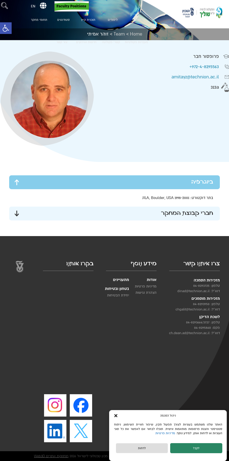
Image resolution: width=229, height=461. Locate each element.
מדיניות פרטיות (165, 433)
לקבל (196, 448)
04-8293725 (201, 285)
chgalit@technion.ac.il (193, 309)
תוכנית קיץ (88, 20)
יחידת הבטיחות (118, 295)
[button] (6, 28)
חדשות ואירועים (86, 42)
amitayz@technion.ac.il (195, 77)
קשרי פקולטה (111, 42)
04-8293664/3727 (198, 322)
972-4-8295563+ (204, 66)
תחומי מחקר (39, 20)
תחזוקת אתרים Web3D (51, 456)
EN (33, 6)
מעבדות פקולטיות (136, 42)
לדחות (142, 448)
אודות (137, 20)
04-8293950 (201, 304)
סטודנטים (63, 20)
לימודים (113, 20)
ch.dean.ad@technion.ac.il (189, 333)
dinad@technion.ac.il (193, 291)
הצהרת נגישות (146, 293)
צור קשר (61, 42)
